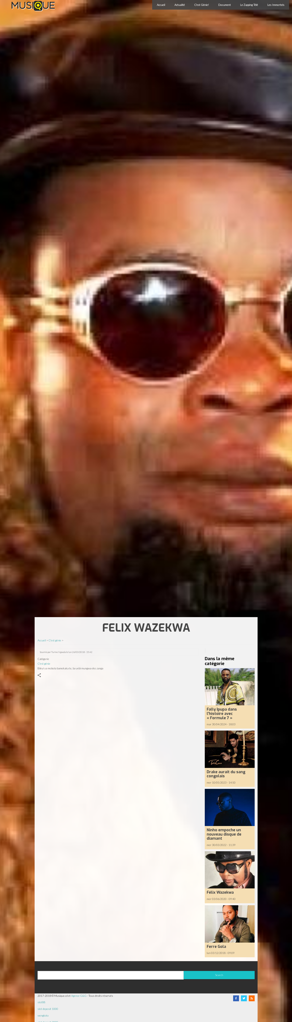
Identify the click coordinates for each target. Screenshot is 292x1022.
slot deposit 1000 (48, 1008)
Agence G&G (78, 995)
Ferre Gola (216, 946)
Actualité (179, 4)
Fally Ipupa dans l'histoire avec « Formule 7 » (222, 713)
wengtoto (43, 1015)
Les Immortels (275, 4)
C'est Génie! (201, 4)
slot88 (41, 1002)
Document (224, 4)
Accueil (161, 4)
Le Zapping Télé (249, 4)
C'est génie (55, 640)
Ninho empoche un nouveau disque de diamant (224, 834)
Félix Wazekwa (220, 892)
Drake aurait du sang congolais (226, 774)
